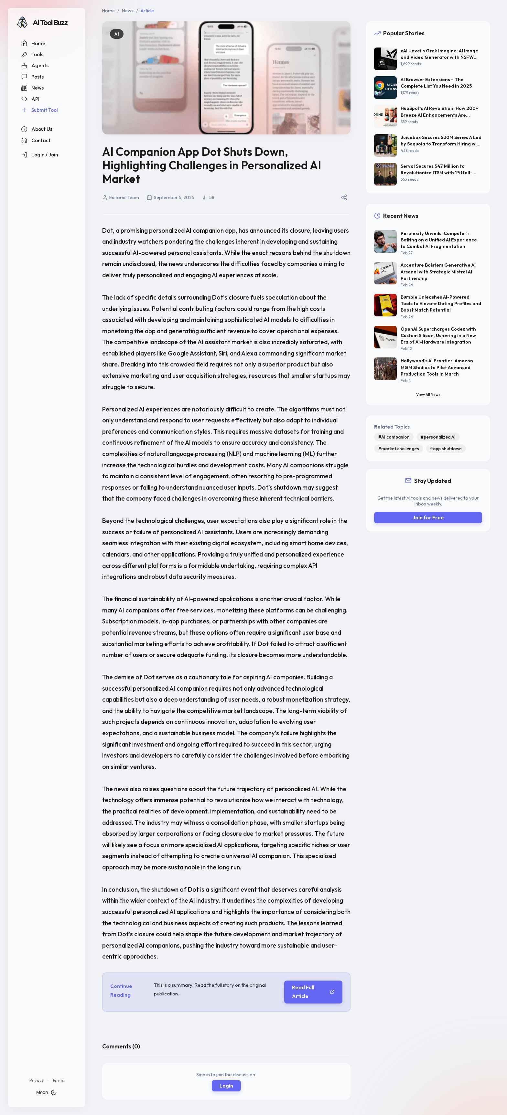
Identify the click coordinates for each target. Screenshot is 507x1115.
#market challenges (398, 448)
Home (33, 43)
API (30, 99)
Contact (35, 140)
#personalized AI (438, 437)
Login (226, 1086)
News (32, 88)
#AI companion (394, 437)
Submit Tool (39, 110)
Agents (35, 65)
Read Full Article (313, 991)
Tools (32, 54)
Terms (58, 1080)
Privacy (36, 1080)
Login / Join (39, 155)
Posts (32, 76)
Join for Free (428, 518)
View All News (428, 394)
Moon (46, 1092)
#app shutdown (446, 448)
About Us (36, 129)
